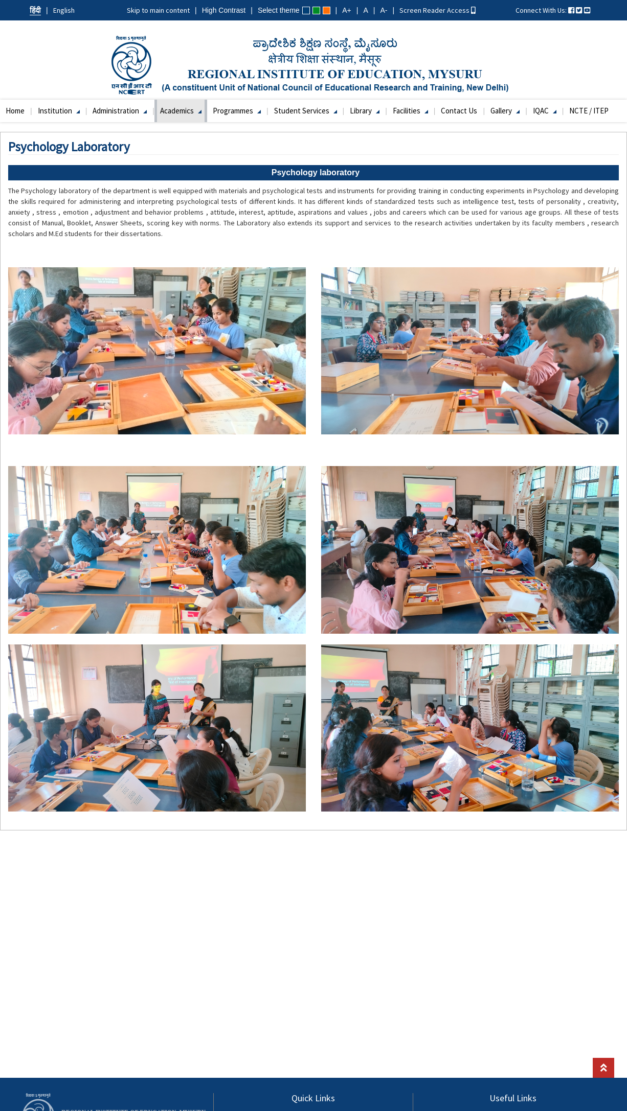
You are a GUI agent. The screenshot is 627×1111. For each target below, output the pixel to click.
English (64, 10)
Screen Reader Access (437, 10)
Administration (120, 110)
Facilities (410, 110)
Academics (180, 110)
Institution (59, 110)
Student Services (305, 110)
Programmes (237, 110)
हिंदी (35, 10)
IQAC (544, 110)
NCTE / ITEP (589, 110)
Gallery (505, 110)
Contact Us (459, 110)
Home (15, 110)
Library (364, 110)
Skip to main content (158, 10)
